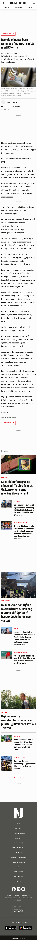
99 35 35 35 (19, 900)
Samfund (6, 7)
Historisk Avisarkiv (18, 862)
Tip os (18, 824)
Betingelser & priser (18, 848)
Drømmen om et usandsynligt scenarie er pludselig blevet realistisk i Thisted (18, 722)
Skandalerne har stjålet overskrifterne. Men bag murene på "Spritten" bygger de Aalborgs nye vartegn (16, 613)
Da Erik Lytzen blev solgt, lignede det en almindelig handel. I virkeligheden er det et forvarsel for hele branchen (24, 510)
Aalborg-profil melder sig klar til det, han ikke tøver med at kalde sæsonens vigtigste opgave (24, 660)
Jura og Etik (18, 852)
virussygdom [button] (8, 34)
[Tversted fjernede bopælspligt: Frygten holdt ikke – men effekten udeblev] (6, 763)
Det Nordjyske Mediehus (22, 896)
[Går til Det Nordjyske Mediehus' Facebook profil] (14, 889)
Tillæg (18, 881)
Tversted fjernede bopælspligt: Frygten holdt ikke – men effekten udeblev (25, 765)
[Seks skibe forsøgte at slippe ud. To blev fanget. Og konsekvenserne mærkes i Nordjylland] (18, 464)
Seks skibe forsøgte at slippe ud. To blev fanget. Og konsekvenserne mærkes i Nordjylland (17, 487)
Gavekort (18, 838)
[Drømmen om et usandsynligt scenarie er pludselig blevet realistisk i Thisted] (18, 699)
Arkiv (18, 867)
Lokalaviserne (18, 872)
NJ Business (18, 828)
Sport (30, 7)
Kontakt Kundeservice (18, 857)
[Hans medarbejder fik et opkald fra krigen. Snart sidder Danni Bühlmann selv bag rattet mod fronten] (6, 738)
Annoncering (18, 843)
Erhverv (18, 7)
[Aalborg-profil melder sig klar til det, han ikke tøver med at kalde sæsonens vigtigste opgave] (6, 655)
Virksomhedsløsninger (18, 833)
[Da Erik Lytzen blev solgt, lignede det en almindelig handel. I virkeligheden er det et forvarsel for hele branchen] (6, 504)
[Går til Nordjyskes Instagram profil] (19, 889)
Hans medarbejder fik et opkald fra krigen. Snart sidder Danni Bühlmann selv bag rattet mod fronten (23, 744)
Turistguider (18, 876)
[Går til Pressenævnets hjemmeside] (18, 909)
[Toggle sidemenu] (34, 3)
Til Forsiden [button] (18, 778)
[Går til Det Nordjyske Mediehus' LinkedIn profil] (23, 889)
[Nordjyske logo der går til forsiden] (18, 2)
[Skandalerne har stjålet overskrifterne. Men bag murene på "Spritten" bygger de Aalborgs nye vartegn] (18, 585)
